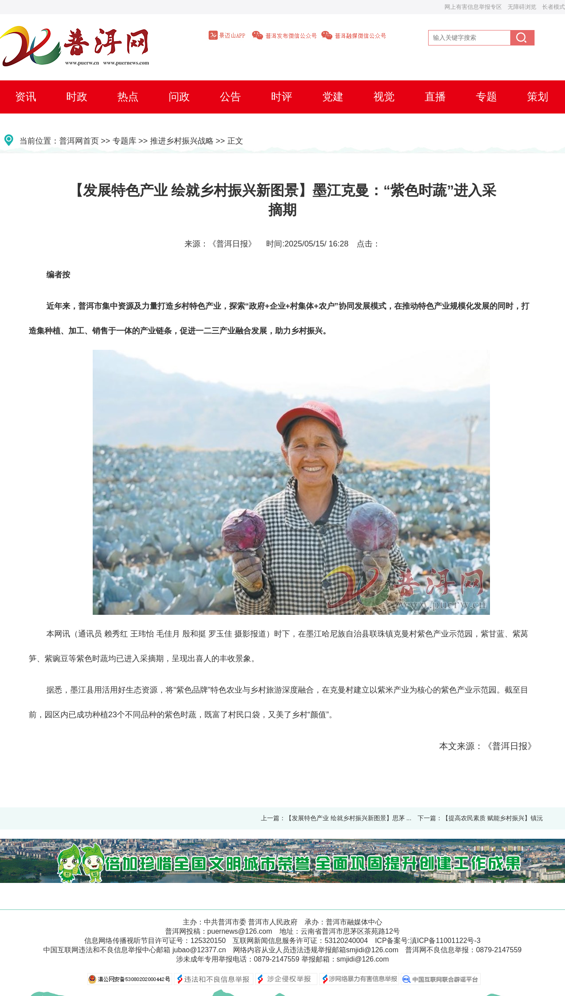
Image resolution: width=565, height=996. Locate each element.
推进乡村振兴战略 (182, 140)
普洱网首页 (79, 140)
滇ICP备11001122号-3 (445, 940)
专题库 (124, 140)
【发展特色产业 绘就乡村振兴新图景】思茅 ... (348, 818)
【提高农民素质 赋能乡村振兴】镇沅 (492, 818)
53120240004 (346, 940)
